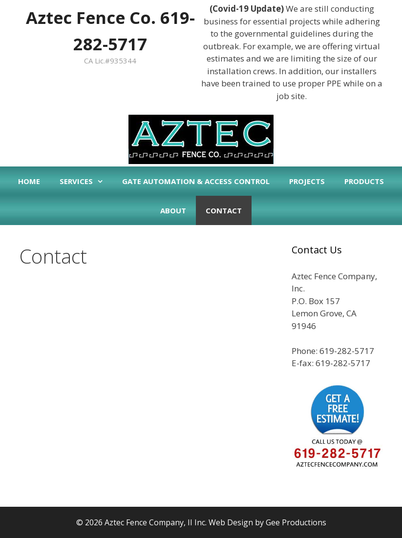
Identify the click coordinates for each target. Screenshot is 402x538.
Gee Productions (296, 522)
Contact (224, 210)
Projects (307, 181)
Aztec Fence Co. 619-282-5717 (110, 28)
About (173, 210)
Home (29, 181)
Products (364, 181)
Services (86, 181)
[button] (102, 181)
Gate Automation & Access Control (196, 181)
